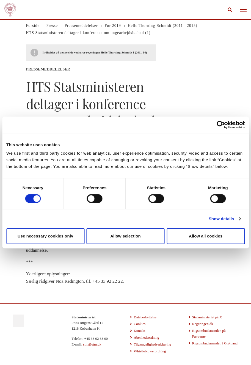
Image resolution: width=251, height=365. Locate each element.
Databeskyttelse (145, 317)
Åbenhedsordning (146, 337)
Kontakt (139, 331)
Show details (221, 218)
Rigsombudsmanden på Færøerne (209, 333)
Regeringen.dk (202, 324)
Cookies (139, 324)
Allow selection (125, 236)
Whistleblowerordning (150, 351)
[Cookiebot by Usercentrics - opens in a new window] (221, 125)
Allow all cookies (206, 236)
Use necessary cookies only (45, 236)
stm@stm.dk (92, 344)
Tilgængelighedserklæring (152, 344)
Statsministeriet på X (207, 317)
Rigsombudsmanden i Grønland (215, 343)
